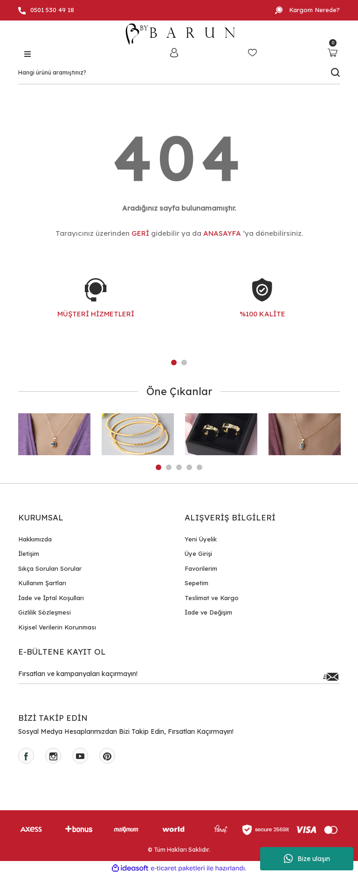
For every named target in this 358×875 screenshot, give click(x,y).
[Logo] (179, 34)
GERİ (140, 233)
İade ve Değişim (208, 612)
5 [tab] (199, 467)
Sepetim (196, 583)
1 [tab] (174, 362)
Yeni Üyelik (201, 539)
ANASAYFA (222, 233)
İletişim (28, 553)
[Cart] (332, 52)
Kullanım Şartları (42, 583)
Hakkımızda (35, 539)
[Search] (179, 72)
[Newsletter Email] (179, 676)
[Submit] (330, 676)
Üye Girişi (198, 553)
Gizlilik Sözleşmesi (44, 612)
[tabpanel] (96, 307)
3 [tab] (179, 467)
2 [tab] (184, 362)
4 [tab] (189, 467)
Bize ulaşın (307, 859)
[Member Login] (174, 52)
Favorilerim (201, 568)
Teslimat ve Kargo (212, 598)
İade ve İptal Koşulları (51, 598)
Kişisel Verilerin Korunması (57, 627)
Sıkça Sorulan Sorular (50, 568)
